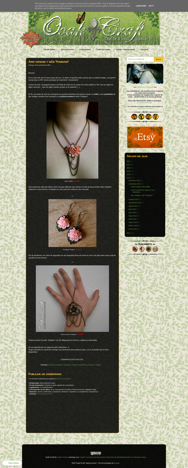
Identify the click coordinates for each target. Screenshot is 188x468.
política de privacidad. (63, 379)
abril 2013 (132, 219)
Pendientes (82, 365)
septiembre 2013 (135, 203)
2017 (128, 165)
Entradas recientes (35, 437)
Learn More (141, 6)
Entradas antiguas (110, 437)
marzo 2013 (133, 222)
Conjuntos (67, 365)
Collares (59, 365)
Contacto (144, 49)
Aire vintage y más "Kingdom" (142, 195)
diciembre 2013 (134, 181)
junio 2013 (132, 212)
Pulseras (91, 365)
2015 (128, 171)
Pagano (74, 365)
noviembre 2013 (135, 184)
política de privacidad (145, 108)
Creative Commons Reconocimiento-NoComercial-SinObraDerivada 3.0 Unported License (112, 457)
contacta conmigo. (145, 103)
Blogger (116, 463)
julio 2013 (132, 209)
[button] (12, 463)
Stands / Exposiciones (125, 49)
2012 (128, 233)
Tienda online (49, 49)
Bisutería (52, 365)
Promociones (85, 49)
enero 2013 (133, 229)
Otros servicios (67, 49)
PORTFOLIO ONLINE (145, 87)
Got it (151, 6)
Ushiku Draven (62, 457)
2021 (128, 161)
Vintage (98, 365)
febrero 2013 (133, 226)
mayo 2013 (133, 216)
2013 (128, 178)
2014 (128, 174)
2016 (128, 168)
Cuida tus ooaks (103, 49)
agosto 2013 (133, 206)
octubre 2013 (133, 199)
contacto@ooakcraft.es (45, 394)
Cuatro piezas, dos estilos (140, 187)
